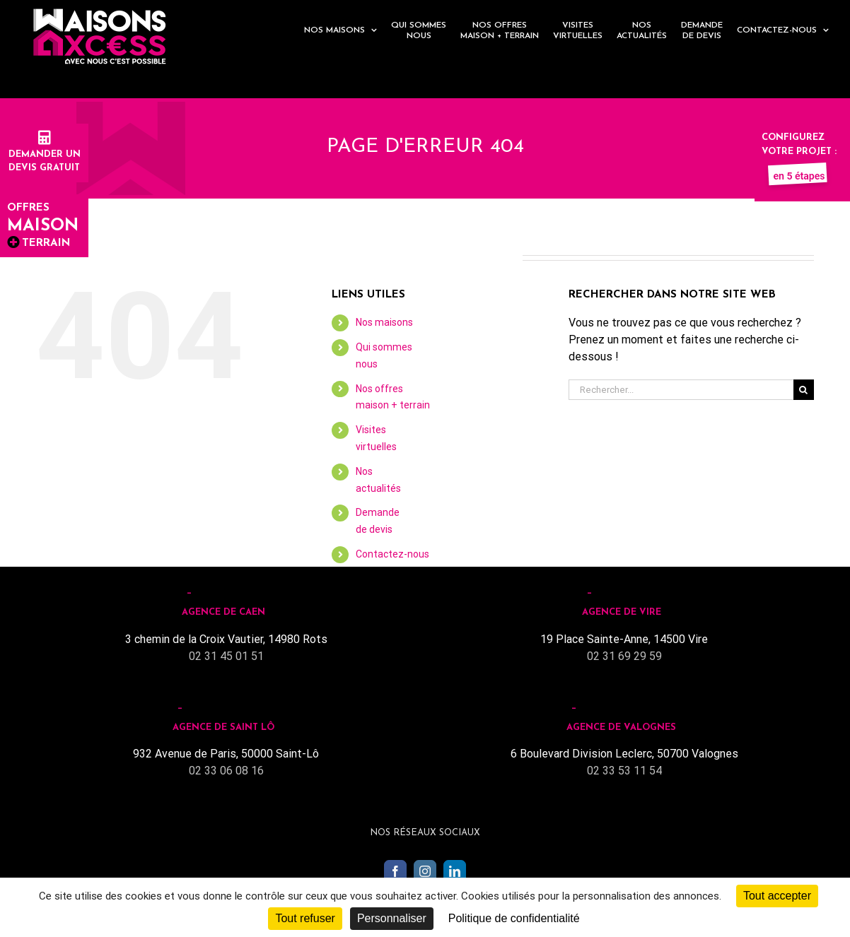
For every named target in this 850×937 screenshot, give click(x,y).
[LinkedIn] (454, 871)
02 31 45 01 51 (226, 656)
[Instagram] (425, 871)
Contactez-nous (392, 554)
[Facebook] (395, 871)
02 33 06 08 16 (226, 770)
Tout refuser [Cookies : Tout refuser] (304, 918)
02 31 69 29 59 (624, 656)
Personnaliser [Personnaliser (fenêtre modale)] (391, 918)
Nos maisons (384, 322)
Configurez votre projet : (799, 151)
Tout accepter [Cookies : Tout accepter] (777, 896)
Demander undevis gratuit (44, 154)
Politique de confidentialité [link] (514, 918)
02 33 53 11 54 (624, 770)
